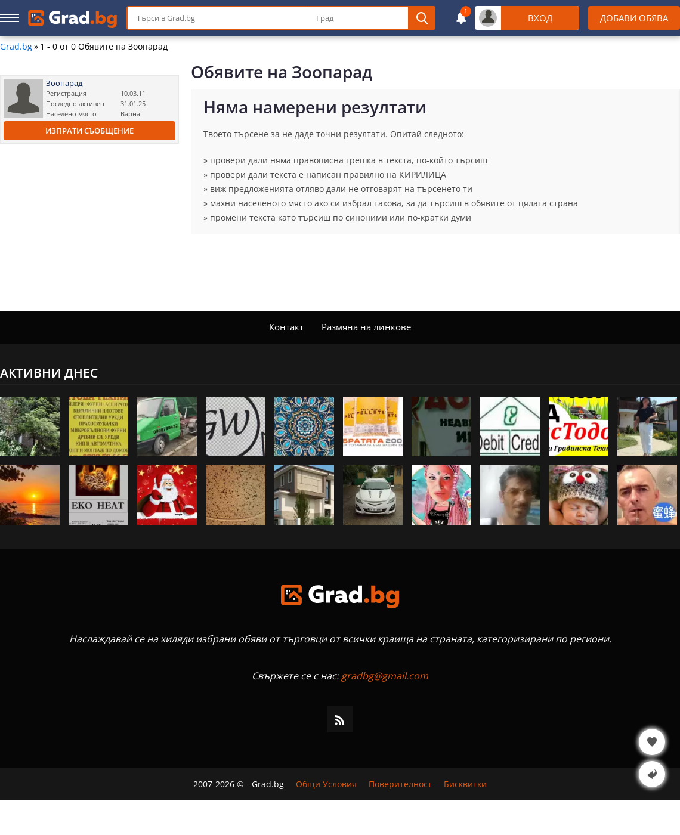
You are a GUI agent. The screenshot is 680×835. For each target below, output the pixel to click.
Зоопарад (64, 83)
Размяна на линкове (366, 327)
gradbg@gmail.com (384, 675)
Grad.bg (16, 46)
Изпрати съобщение (89, 130)
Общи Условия (326, 784)
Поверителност (400, 784)
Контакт (286, 327)
